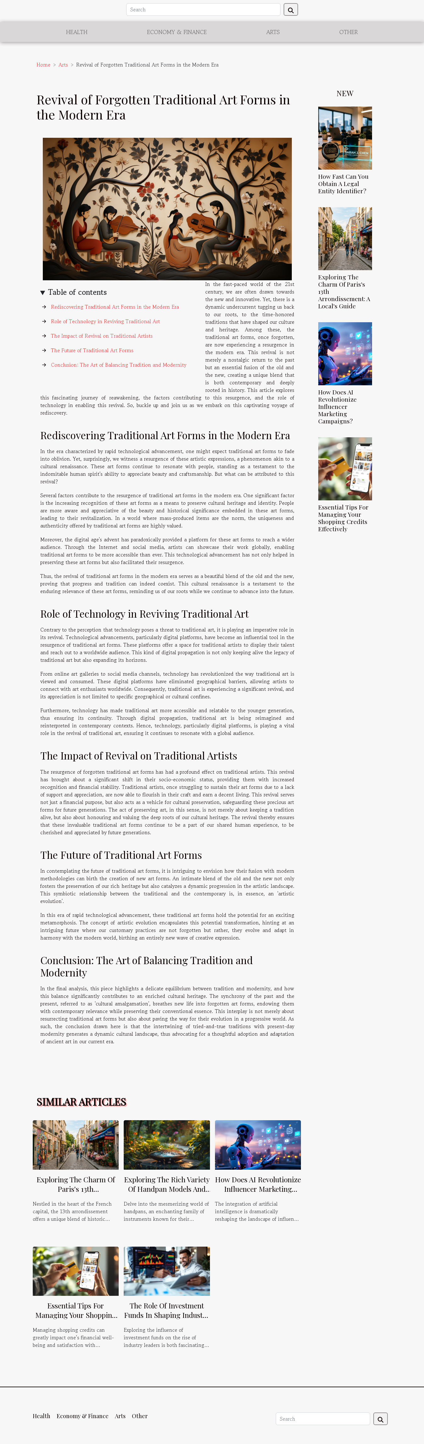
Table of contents (77, 292)
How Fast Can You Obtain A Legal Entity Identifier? (343, 183)
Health (77, 32)
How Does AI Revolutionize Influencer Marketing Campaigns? (337, 406)
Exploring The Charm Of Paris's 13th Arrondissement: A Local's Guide (75, 1193)
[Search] (203, 9)
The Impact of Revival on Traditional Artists (102, 336)
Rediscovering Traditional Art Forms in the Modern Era (115, 307)
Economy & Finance (177, 32)
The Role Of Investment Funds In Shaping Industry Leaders (166, 1315)
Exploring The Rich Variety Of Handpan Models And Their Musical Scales (167, 1188)
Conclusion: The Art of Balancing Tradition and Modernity (118, 365)
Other (348, 32)
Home (43, 64)
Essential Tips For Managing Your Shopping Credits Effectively (343, 518)
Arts (273, 32)
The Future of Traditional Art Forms (92, 350)
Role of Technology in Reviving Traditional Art (105, 321)
